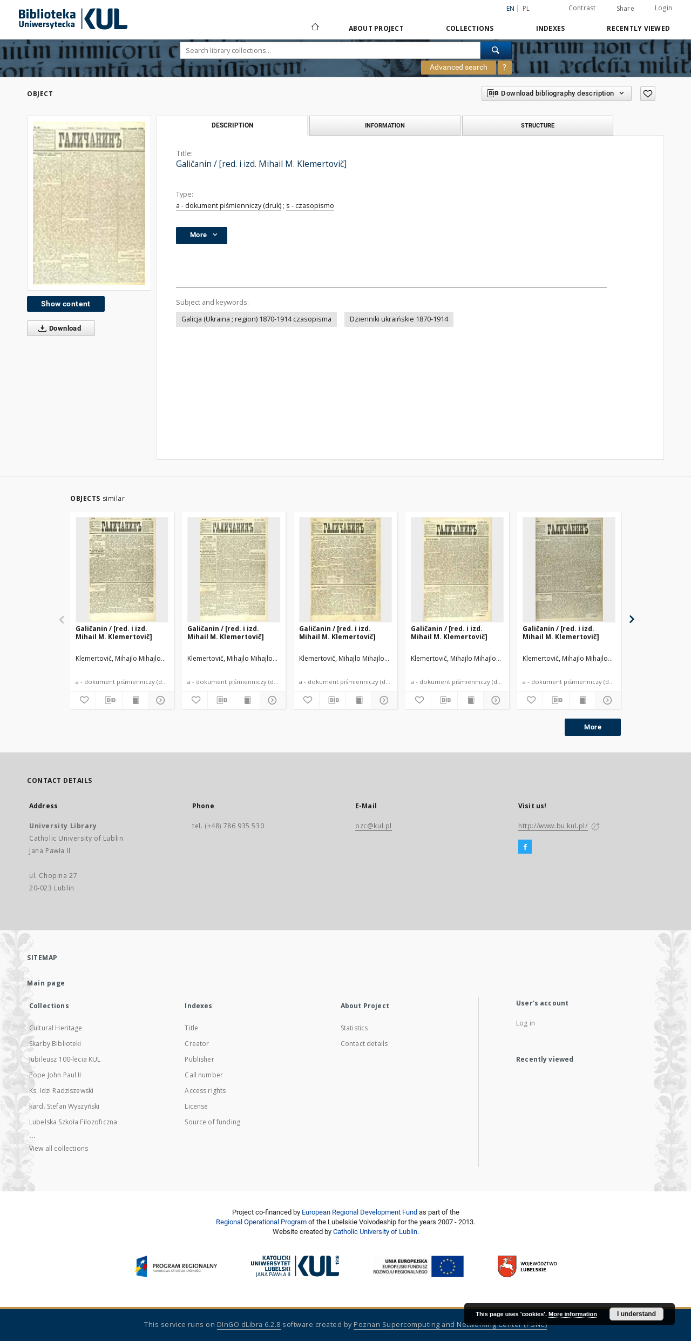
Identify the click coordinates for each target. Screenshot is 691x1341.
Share (625, 8)
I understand (636, 1314)
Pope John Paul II (55, 1074)
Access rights (205, 1090)
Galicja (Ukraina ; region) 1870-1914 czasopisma (256, 319)
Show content (66, 303)
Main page (46, 983)
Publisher (199, 1059)
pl (526, 8)
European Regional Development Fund (359, 1212)
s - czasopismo (310, 205)
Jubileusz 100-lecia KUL (64, 1059)
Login (663, 7)
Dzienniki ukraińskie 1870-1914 (399, 319)
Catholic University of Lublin (375, 1232)
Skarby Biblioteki (55, 1043)
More (592, 727)
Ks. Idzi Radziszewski (61, 1090)
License (196, 1106)
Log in (525, 1023)
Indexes (550, 28)
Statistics (354, 1027)
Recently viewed (638, 28)
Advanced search (458, 67)
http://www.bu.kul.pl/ (553, 825)
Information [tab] (385, 125)
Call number (204, 1074)
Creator (197, 1043)
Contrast (582, 7)
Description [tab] (232, 125)
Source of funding (212, 1122)
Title (191, 1027)
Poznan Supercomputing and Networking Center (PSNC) (450, 1324)
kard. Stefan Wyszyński (64, 1106)
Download (57, 328)
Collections (470, 28)
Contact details (364, 1043)
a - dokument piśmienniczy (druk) (228, 205)
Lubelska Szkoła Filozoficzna (73, 1122)
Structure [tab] (537, 125)
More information (572, 1314)
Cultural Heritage (56, 1027)
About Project (376, 28)
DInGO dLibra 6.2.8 (249, 1324)
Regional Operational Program (261, 1222)
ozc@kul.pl (373, 825)
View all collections (58, 1148)
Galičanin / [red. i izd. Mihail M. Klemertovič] (114, 632)
